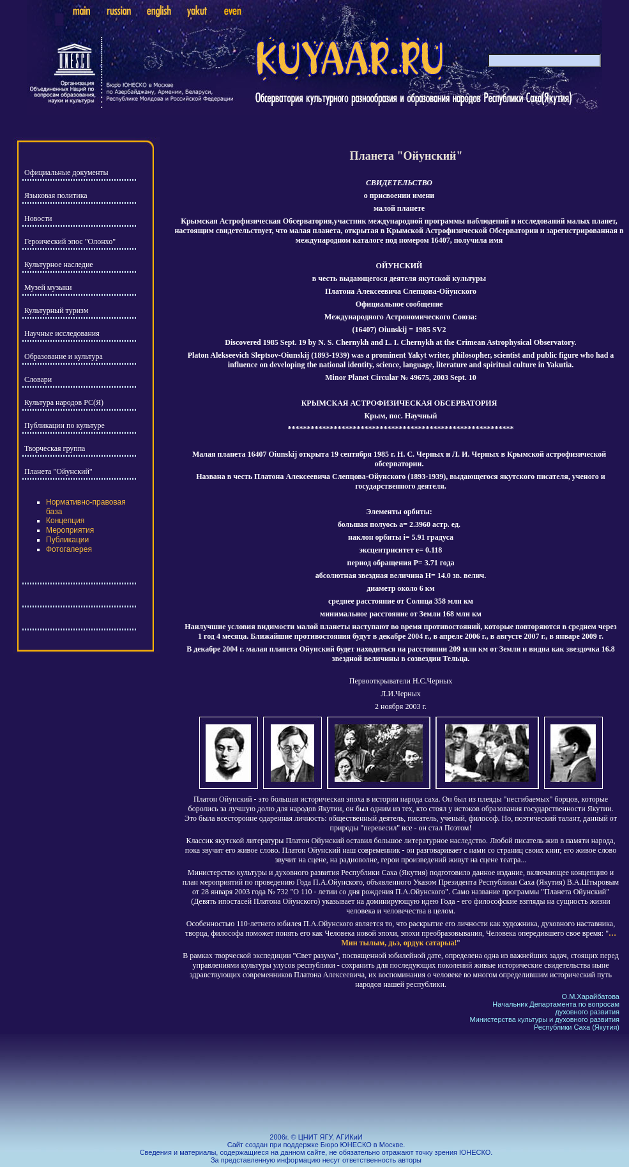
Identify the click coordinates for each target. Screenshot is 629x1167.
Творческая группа (54, 448)
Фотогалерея (69, 549)
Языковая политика (55, 195)
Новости (38, 218)
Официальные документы (66, 172)
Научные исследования (62, 333)
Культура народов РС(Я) (63, 402)
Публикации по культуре (64, 425)
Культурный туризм (56, 310)
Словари (38, 379)
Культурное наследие (58, 264)
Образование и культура (63, 356)
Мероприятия (70, 530)
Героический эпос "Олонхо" (70, 241)
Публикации (67, 539)
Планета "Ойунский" (58, 471)
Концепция (65, 520)
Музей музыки (48, 287)
